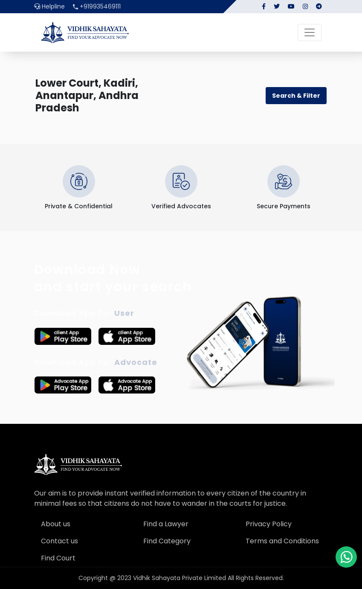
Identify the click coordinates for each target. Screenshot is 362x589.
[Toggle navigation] (309, 32)
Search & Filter (296, 95)
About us (55, 524)
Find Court (58, 558)
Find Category (167, 541)
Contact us (59, 541)
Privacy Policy (269, 524)
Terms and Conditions (282, 541)
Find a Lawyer (165, 524)
